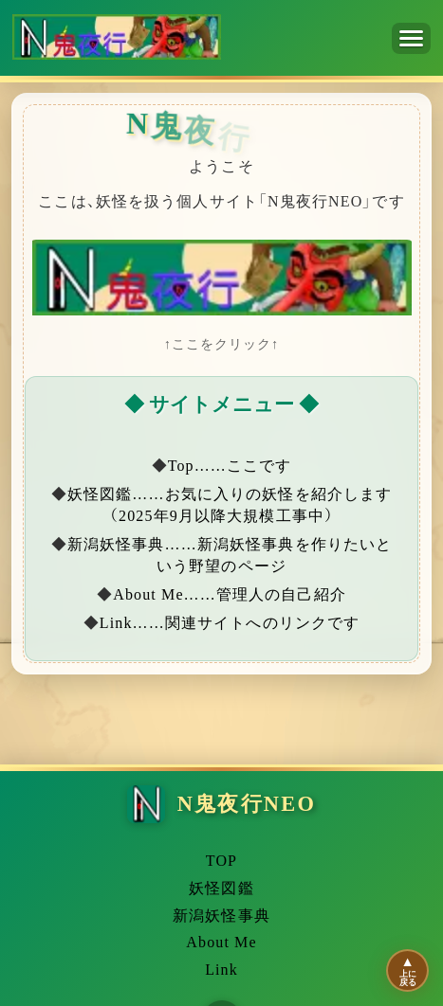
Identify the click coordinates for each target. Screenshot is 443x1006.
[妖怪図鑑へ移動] (221, 279)
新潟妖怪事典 (221, 916)
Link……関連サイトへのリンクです (230, 623)
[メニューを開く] (411, 38)
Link (221, 970)
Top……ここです (230, 466)
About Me (221, 942)
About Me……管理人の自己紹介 (229, 594)
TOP (221, 861)
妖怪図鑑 (221, 888)
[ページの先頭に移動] (407, 970)
